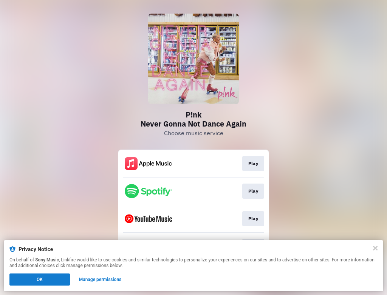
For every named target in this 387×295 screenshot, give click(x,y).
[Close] (375, 248)
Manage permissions (100, 279)
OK (40, 279)
